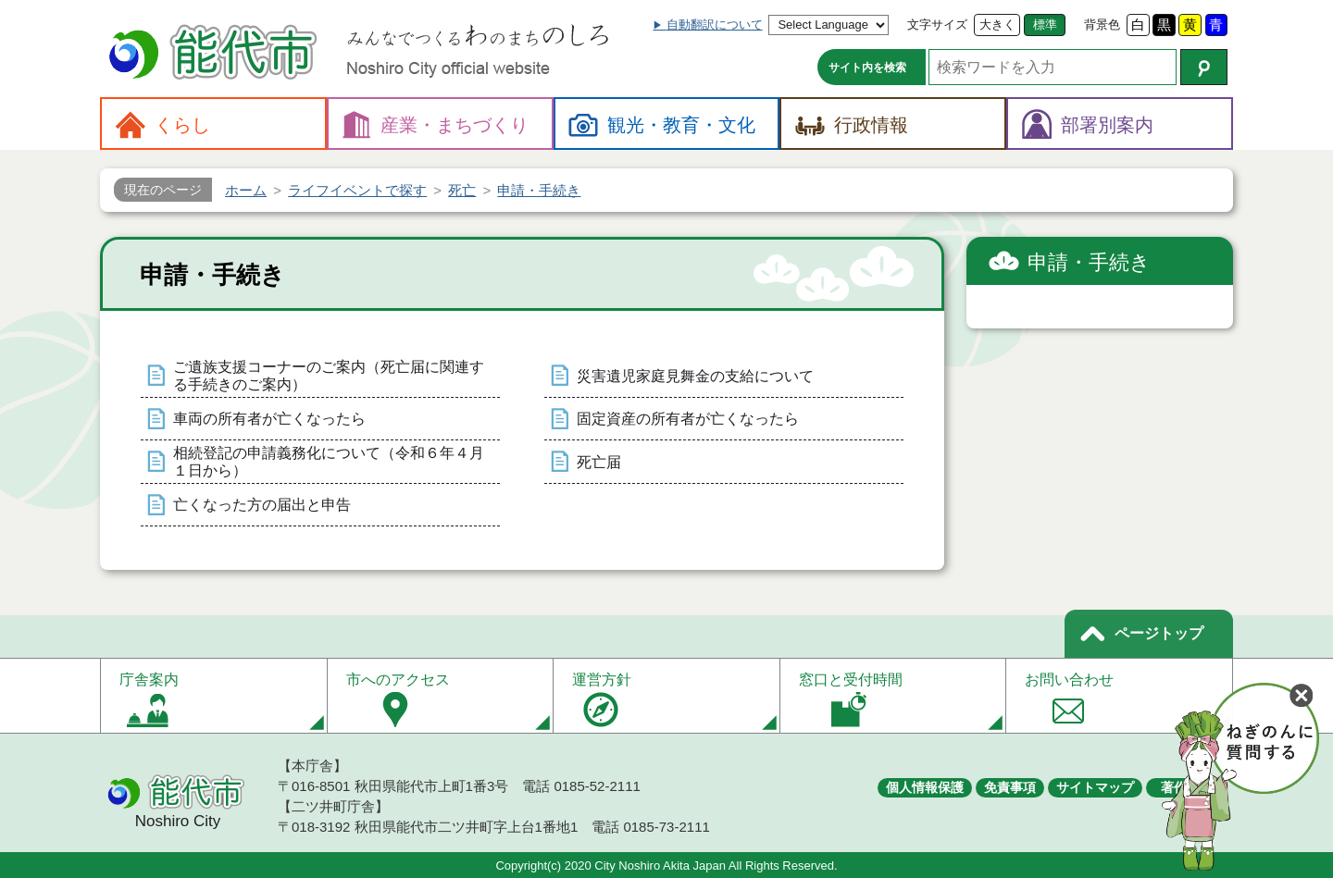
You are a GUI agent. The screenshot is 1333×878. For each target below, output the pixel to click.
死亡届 (599, 462)
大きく (997, 24)
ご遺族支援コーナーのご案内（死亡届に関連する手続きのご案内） (328, 375)
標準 (1045, 24)
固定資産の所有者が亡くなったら (688, 419)
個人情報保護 (925, 787)
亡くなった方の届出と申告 (262, 505)
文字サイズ (937, 24)
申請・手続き (1089, 262)
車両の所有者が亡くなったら (269, 419)
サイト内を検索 (867, 67)
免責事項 (1010, 787)
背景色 (1102, 24)
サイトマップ (1095, 787)
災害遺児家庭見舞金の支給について (695, 376)
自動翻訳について (714, 24)
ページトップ (1159, 633)
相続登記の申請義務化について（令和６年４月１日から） (328, 461)
